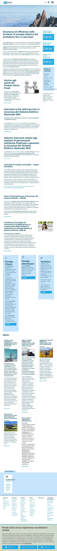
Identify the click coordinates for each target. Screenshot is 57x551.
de (45, 2)
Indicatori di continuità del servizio (32, 506)
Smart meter (32, 502)
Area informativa (49, 505)
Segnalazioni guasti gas (50, 519)
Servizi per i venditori (23, 500)
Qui (6, 272)
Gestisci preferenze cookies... (28, 547)
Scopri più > (7, 408)
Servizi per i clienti (32, 500)
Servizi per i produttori (14, 500)
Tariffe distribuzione (23, 515)
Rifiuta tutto (10, 547)
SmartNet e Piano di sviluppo (32, 514)
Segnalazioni (32, 511)
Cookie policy (28, 543)
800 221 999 (48, 62)
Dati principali (6, 501)
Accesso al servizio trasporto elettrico (23, 505)
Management (6, 503)
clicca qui (43, 282)
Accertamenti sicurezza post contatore (50, 509)
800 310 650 (48, 49)
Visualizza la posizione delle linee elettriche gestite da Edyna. (8, 486)
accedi (8, 324)
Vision (4, 499)
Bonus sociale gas (50, 516)
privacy (44, 101)
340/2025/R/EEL (18, 123)
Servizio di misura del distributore (14, 504)
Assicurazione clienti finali (50, 512)
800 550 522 (48, 37)
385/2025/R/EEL (16, 151)
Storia (4, 506)
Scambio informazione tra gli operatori (24, 519)
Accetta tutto (46, 547)
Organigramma (6, 505)
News (4, 508)
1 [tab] (28, 25)
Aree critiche (14, 515)
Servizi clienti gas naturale (50, 502)
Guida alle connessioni (14, 512)
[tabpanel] (28, 16)
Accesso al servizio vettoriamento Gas (24, 511)
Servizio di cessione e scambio (14, 509)
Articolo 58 (32, 509)
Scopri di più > (7, 102)
